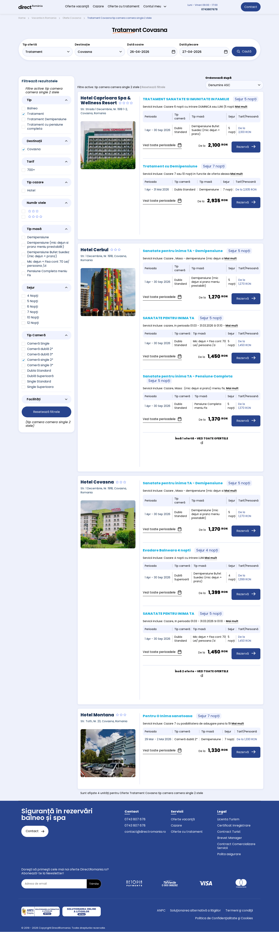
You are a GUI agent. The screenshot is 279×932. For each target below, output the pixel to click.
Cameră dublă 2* (40, 349)
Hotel (31, 190)
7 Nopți (32, 312)
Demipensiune (38, 237)
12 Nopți (33, 323)
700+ (31, 170)
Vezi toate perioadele (162, 145)
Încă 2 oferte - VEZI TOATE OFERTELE (201, 671)
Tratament (35, 113)
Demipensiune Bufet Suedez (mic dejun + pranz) (48, 254)
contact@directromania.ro (145, 831)
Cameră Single (38, 343)
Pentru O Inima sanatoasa (182, 715)
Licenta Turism (228, 819)
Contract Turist (229, 831)
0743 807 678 (135, 819)
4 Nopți (32, 295)
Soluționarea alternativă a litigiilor (195, 910)
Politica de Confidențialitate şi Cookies (224, 918)
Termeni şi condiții (239, 910)
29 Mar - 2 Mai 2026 (158, 739)
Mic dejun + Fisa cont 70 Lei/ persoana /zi (48, 263)
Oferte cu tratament (124, 6)
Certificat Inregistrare (234, 825)
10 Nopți (33, 317)
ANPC (161, 910)
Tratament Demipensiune (46, 119)
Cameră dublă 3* (40, 354)
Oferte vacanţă (77, 6)
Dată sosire (135, 44)
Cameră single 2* (40, 360)
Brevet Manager (229, 838)
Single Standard (39, 381)
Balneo (32, 108)
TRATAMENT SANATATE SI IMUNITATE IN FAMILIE (200, 99)
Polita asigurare (229, 854)
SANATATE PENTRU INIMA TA (183, 318)
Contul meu (155, 6)
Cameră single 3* (40, 365)
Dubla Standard (39, 370)
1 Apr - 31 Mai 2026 (157, 189)
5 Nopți (32, 301)
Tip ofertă (29, 44)
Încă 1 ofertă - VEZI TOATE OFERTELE (201, 438)
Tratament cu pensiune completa (45, 126)
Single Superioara (40, 387)
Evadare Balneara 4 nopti (181, 550)
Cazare (98, 6)
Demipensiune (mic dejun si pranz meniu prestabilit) (47, 244)
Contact (250, 7)
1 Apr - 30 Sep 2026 (157, 130)
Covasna (33, 149)
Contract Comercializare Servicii (236, 846)
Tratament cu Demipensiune (184, 166)
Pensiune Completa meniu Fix (47, 273)
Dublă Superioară (40, 376)
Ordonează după (218, 78)
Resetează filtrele (153, 87)
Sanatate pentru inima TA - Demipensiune (197, 250)
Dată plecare (188, 44)
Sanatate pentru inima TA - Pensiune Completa (187, 378)
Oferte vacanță (183, 819)
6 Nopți (32, 306)
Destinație (82, 44)
